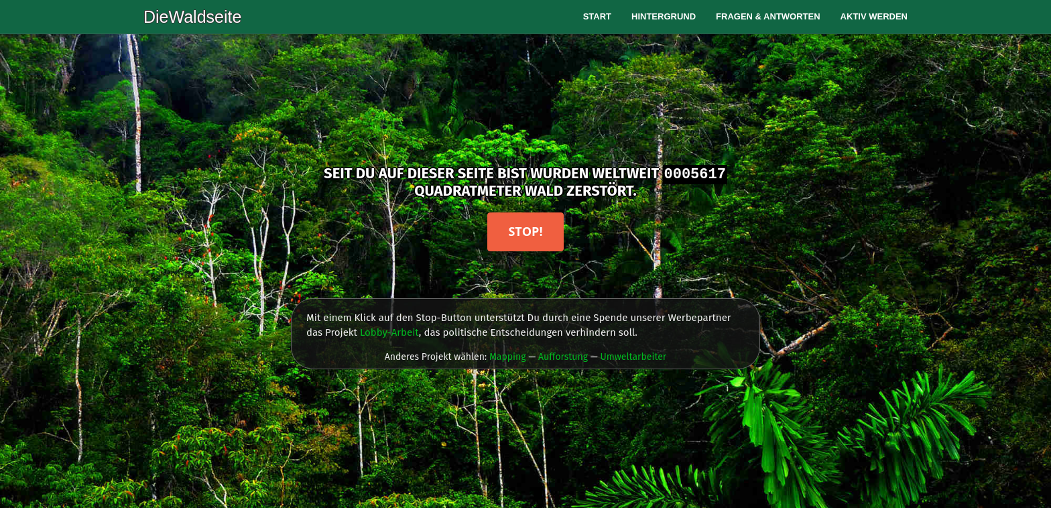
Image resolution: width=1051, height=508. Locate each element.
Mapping (507, 357)
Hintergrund (663, 16)
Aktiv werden (874, 16)
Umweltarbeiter (633, 357)
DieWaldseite (192, 16)
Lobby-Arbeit (389, 332)
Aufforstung (563, 357)
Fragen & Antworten (768, 16)
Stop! (525, 231)
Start (597, 16)
